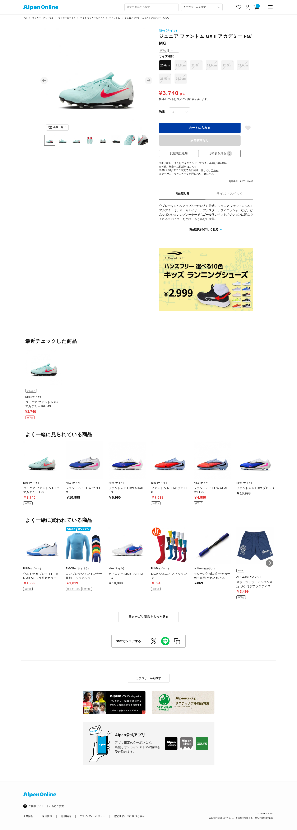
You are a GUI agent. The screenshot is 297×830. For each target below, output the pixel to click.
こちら (193, 166)
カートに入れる (199, 127)
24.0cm (181, 78)
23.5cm (165, 78)
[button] (44, 80)
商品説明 (182, 193)
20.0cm (165, 65)
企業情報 (28, 816)
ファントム (114, 18)
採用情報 (47, 816)
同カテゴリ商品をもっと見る (148, 616)
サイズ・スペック (229, 193)
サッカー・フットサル (43, 18)
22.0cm (212, 65)
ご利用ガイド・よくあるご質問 (46, 806)
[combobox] (151, 7)
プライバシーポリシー (92, 816)
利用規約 (66, 816)
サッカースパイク (66, 18)
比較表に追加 (179, 153)
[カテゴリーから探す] (202, 7)
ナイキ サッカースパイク (92, 18)
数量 (162, 111)
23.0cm (243, 65)
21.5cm (196, 65)
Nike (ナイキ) (168, 30)
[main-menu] (270, 7)
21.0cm (181, 65)
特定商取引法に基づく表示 (129, 816)
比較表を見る (220, 153)
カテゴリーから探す (148, 678)
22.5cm (227, 65)
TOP (25, 18)
